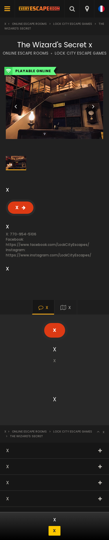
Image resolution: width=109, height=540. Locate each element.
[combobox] (86, 9)
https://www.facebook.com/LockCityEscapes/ (47, 244)
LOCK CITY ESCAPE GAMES (80, 53)
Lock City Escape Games (72, 24)
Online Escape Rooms (29, 24)
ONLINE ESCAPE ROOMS (25, 53)
